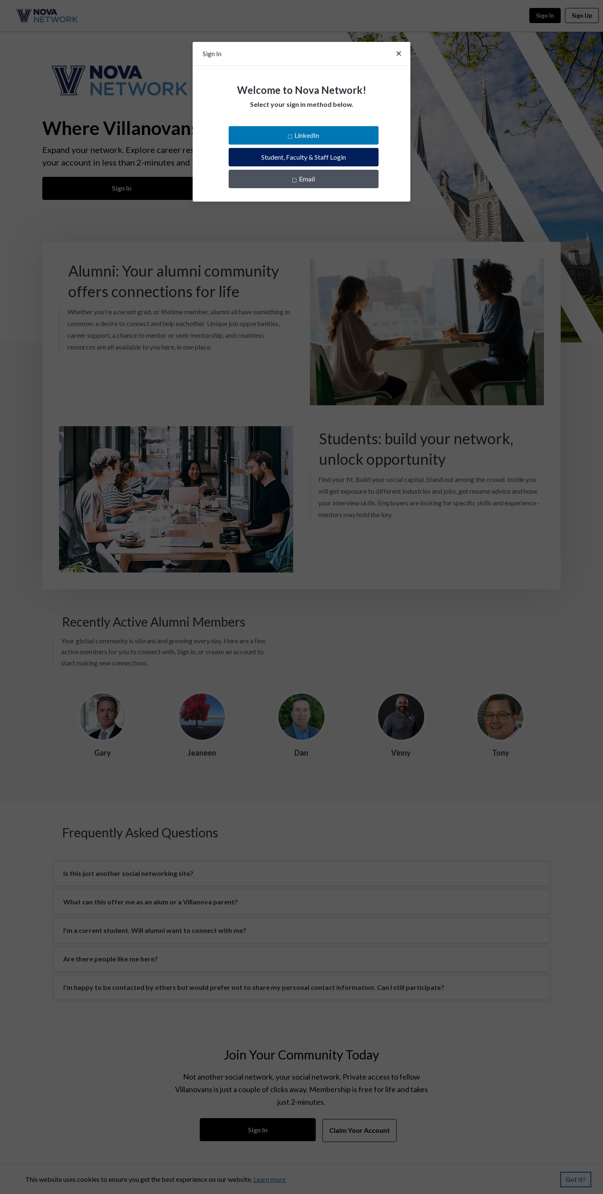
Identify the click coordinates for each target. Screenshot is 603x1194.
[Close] (398, 53)
